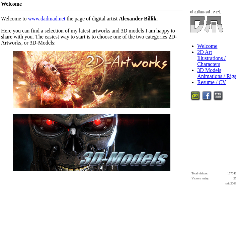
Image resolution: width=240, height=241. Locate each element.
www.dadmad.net (46, 18)
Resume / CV (211, 82)
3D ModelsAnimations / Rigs (216, 73)
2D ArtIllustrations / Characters (211, 58)
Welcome (207, 46)
